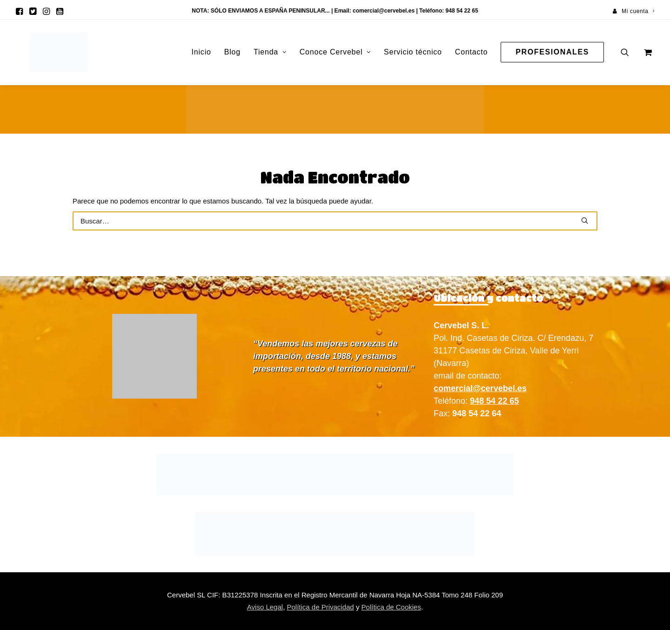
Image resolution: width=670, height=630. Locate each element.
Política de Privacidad (320, 607)
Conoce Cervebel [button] (335, 52)
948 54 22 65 (494, 401)
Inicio (201, 52)
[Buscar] (335, 220)
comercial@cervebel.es (384, 10)
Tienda (270, 52)
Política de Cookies (391, 607)
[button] (19, 11)
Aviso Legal (265, 607)
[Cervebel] (46, 52)
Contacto (471, 52)
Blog (232, 52)
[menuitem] (633, 11)
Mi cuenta (638, 11)
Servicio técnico (413, 52)
